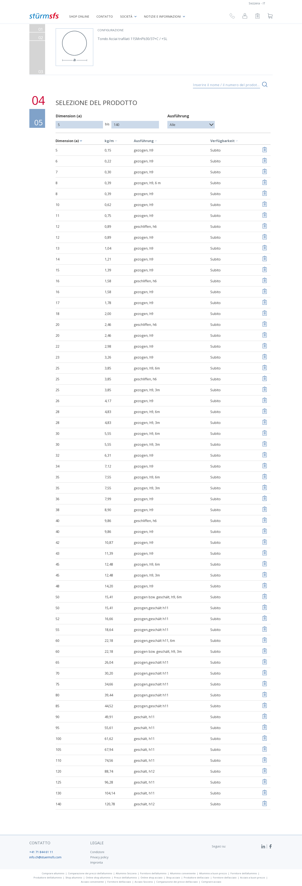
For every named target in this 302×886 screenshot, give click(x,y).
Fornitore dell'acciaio (225, 877)
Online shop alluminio (98, 877)
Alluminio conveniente (183, 873)
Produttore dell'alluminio (48, 877)
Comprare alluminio (53, 873)
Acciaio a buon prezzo (252, 877)
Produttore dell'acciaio (196, 877)
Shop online (79, 16)
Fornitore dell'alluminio (153, 873)
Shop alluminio (73, 877)
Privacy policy (99, 857)
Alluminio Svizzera (126, 873)
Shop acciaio (173, 877)
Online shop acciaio (152, 877)
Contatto (104, 16)
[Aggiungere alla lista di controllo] (264, 150)
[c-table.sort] (81, 141)
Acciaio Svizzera (144, 881)
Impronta (96, 862)
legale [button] (97, 842)
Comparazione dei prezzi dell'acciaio (177, 881)
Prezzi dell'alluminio (125, 877)
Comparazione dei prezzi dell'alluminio (90, 873)
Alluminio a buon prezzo (213, 873)
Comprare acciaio (211, 881)
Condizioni (97, 852)
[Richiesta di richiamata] (232, 16)
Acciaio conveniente (92, 881)
